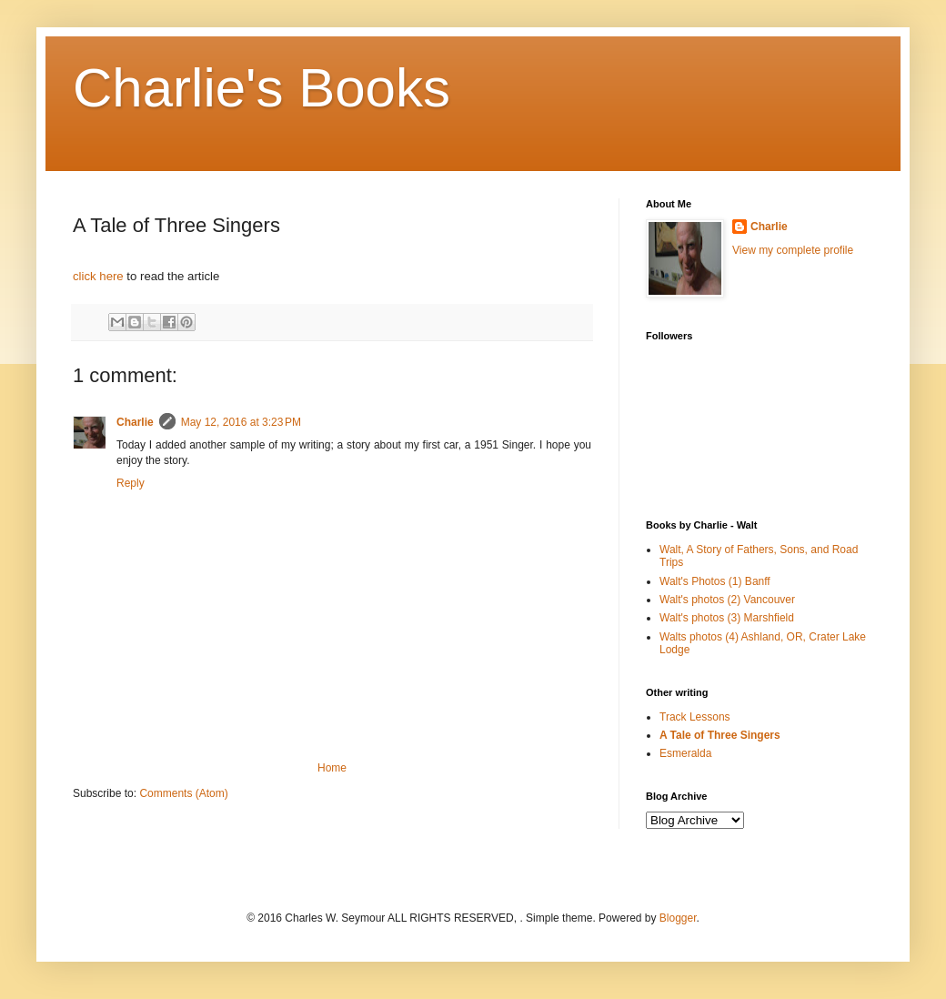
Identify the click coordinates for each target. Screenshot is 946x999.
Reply (130, 483)
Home (332, 768)
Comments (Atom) (183, 793)
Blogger (678, 918)
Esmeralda (685, 753)
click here (98, 276)
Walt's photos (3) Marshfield (726, 617)
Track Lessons (694, 717)
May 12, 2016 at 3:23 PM (241, 422)
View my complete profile (792, 250)
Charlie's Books (261, 87)
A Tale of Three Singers (719, 735)
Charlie (135, 422)
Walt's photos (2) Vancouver (727, 599)
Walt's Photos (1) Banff (714, 581)
